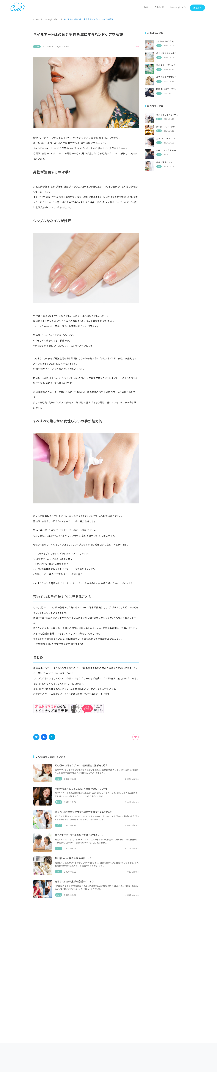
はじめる (197, 7)
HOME (36, 19)
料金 (146, 7)
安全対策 (159, 7)
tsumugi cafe (178, 7)
